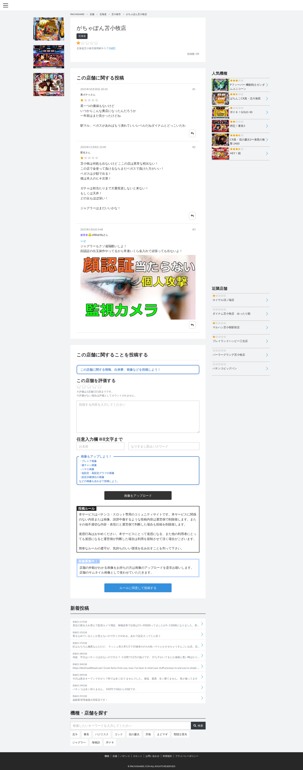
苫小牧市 (116, 14)
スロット (137, 756)
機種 (107, 756)
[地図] (112, 48)
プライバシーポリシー (186, 756)
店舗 (92, 14)
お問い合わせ (152, 756)
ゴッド (119, 734)
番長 (86, 734)
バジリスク (102, 734)
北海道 (103, 14)
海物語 (96, 742)
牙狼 (148, 734)
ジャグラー (79, 742)
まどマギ (162, 734)
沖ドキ (110, 742)
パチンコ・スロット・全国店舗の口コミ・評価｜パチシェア (151, 5)
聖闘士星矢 (180, 734)
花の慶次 (134, 734)
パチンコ (125, 756)
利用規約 (167, 756)
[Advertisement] (48, 159)
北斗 (75, 734)
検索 (198, 725)
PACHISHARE (77, 14)
